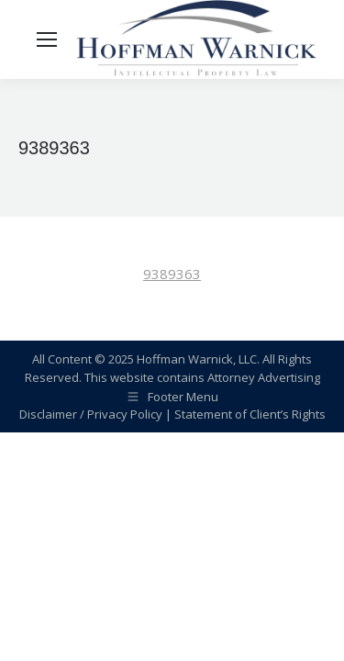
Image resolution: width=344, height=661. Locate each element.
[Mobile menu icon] (47, 39)
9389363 (172, 273)
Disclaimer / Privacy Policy (90, 414)
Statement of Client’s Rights (250, 414)
